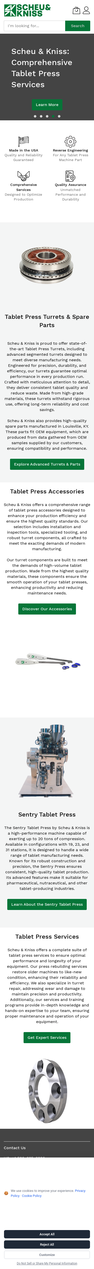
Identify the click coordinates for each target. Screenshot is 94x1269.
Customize (47, 1255)
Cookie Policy (32, 1196)
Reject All (47, 1244)
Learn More (47, 104)
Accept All (47, 1234)
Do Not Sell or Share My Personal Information (47, 1263)
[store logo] (27, 10)
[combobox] (34, 26)
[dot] (35, 116)
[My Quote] (76, 10)
